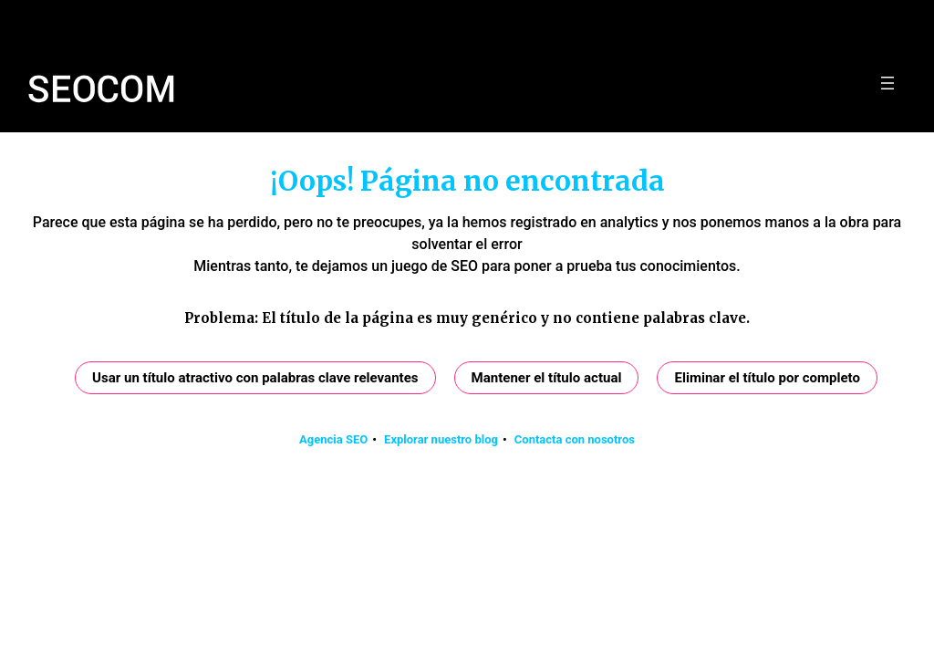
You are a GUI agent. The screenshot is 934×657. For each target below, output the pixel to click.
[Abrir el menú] (887, 83)
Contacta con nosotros (574, 439)
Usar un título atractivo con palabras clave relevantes (255, 378)
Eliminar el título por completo (767, 378)
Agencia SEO (333, 439)
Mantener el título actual (547, 378)
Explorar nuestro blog (441, 439)
